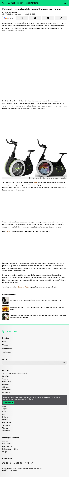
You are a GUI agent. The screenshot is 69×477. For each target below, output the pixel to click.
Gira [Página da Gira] (4, 342)
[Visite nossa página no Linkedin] (28, 464)
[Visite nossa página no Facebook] (3, 464)
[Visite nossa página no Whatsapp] (32, 464)
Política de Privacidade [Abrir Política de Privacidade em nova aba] (44, 397)
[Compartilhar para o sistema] (61, 18)
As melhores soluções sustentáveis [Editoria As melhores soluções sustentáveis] (14, 373)
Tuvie (35, 182)
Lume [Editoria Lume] (4, 412)
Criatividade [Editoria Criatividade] (6, 390)
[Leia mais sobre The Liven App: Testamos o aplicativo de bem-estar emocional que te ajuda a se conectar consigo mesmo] (34, 316)
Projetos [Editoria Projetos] (5, 420)
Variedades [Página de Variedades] (6, 352)
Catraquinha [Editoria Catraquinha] (6, 382)
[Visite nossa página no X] (10, 464)
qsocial (15, 12)
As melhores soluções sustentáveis (23, 3)
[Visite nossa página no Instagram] (14, 464)
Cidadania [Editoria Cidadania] (5, 387)
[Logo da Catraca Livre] (3, 3)
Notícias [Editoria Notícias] (5, 417)
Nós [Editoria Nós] (3, 414)
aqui (8, 231)
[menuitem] (34, 339)
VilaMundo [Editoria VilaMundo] (6, 431)
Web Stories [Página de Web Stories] (7, 349)
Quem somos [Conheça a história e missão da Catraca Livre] (7, 446)
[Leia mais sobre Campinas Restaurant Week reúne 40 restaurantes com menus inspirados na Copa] (34, 308)
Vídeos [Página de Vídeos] (5, 345)
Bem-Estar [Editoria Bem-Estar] (6, 376)
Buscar (4, 359)
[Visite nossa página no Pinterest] (21, 464)
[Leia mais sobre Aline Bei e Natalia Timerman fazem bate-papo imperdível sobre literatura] (34, 300)
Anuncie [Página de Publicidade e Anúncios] (5, 441)
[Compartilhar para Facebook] (48, 18)
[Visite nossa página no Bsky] (7, 464)
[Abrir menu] (65, 3)
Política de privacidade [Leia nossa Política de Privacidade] (10, 449)
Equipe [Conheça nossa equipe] (4, 452)
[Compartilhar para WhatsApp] (22, 18)
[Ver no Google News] (8, 18)
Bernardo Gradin (23, 287)
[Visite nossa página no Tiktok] (25, 464)
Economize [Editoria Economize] (6, 393)
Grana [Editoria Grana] (4, 406)
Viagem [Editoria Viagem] (5, 428)
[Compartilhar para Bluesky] (35, 18)
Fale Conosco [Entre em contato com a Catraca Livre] (7, 444)
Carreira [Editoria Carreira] (5, 379)
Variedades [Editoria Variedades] (6, 425)
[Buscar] (64, 363)
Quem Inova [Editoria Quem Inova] (6, 422)
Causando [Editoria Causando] (5, 384)
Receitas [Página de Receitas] (5, 338)
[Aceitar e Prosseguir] (8, 402)
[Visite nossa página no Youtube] (17, 464)
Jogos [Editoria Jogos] (4, 409)
